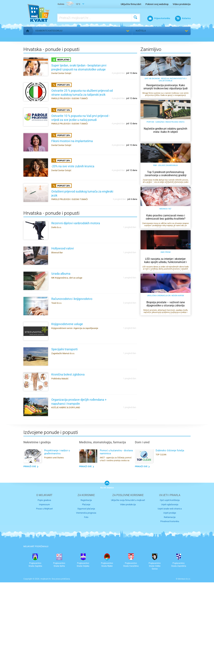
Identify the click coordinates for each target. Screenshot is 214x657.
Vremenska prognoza (86, 587)
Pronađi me (185, 40)
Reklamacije (170, 592)
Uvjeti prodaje (169, 587)
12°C (69, 4)
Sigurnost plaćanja (86, 583)
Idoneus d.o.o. (184, 653)
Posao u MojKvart (44, 583)
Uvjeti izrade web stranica (170, 583)
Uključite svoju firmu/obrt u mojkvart (128, 575)
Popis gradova (44, 575)
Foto (86, 592)
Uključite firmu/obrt (131, 4)
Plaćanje (86, 579)
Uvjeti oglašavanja (169, 579)
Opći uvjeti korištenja (170, 575)
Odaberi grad (141, 105)
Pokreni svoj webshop (157, 4)
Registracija (86, 575)
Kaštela (141, 30)
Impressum (44, 579)
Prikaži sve (29, 541)
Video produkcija (182, 4)
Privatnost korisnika (169, 596)
